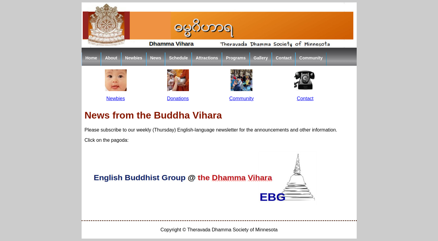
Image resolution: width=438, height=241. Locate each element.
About (111, 57)
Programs (235, 57)
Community (311, 57)
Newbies (133, 57)
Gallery (261, 57)
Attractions (207, 57)
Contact (283, 57)
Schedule (178, 57)
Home (91, 57)
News (155, 57)
